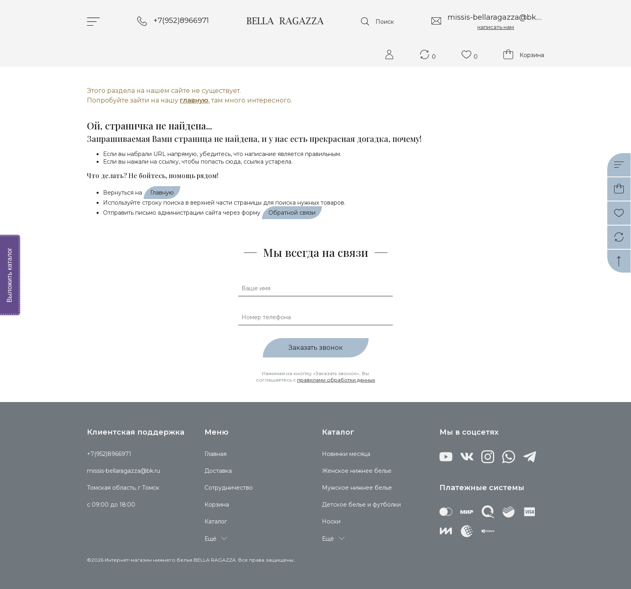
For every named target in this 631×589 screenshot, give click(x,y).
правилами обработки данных (336, 380)
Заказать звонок (316, 347)
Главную (162, 192)
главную (194, 100)
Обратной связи (292, 212)
